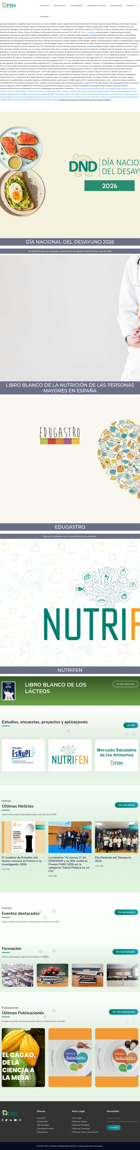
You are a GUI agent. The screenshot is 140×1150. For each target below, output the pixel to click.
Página (100, 91)
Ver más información (125, 684)
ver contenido (89, 32)
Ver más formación (125, 951)
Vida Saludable (43, 1125)
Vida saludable (77, 5)
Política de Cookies (79, 1121)
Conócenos (45, 5)
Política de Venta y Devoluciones (85, 1132)
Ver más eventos (126, 912)
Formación (132, 5)
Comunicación (60, 5)
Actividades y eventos (97, 5)
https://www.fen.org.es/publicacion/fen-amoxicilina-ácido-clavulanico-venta (54, 94)
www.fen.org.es (20, 91)
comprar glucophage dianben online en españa (94, 88)
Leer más (6, 869)
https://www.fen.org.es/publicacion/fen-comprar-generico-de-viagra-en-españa (62, 91)
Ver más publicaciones (123, 1011)
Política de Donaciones (81, 1128)
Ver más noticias (126, 805)
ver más (131, 725)
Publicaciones (116, 5)
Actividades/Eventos (45, 1128)
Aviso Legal (76, 1118)
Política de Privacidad (80, 1125)
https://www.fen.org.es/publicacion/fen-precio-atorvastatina (32, 99)
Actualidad (45, 16)
